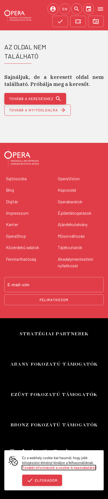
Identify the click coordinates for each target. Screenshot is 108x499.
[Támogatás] (60, 21)
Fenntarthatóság (21, 259)
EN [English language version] (65, 9)
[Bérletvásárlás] (96, 21)
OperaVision (69, 178)
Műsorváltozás (71, 236)
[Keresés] (76, 9)
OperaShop (16, 236)
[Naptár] (88, 9)
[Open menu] (100, 8)
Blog (10, 189)
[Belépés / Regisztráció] (53, 9)
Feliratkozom (54, 299)
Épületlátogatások (75, 212)
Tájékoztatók (70, 247)
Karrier (12, 224)
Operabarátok (70, 201)
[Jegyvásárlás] (78, 21)
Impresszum (17, 212)
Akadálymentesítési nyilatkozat (75, 262)
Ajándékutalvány (72, 224)
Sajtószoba (16, 178)
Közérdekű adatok (22, 247)
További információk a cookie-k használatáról (59, 467)
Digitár (12, 201)
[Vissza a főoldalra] (21, 158)
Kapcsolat (67, 189)
